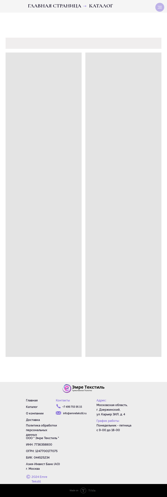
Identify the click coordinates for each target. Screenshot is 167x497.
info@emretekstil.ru (75, 413)
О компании (35, 413)
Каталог (32, 407)
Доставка (33, 420)
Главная (32, 400)
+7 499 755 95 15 (72, 406)
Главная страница (54, 6)
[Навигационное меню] (160, 7)
